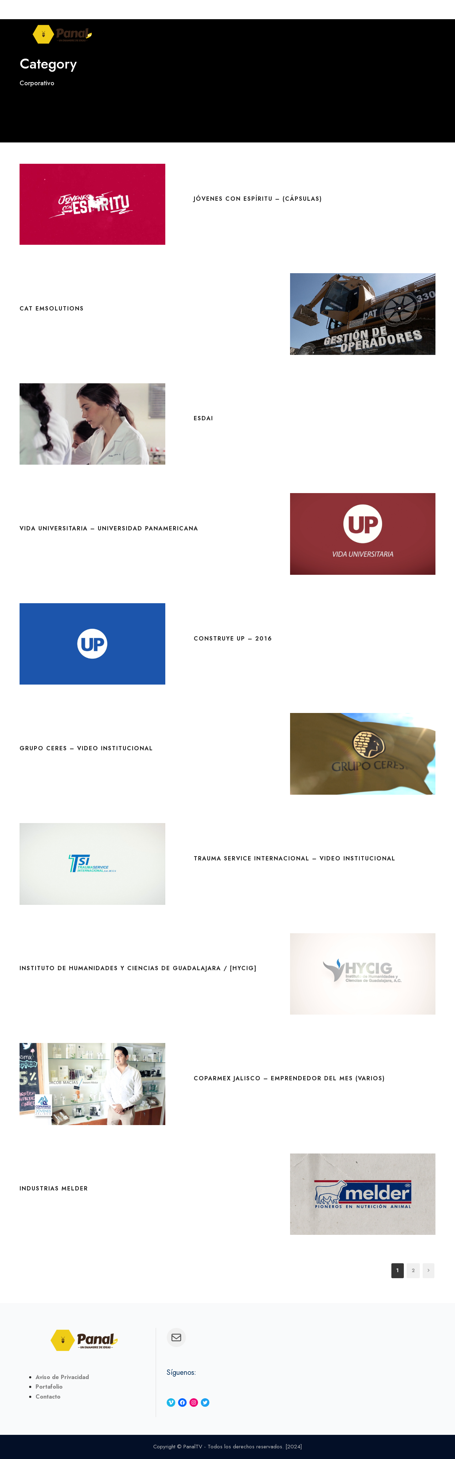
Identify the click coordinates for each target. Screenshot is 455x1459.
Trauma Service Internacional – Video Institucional (295, 858)
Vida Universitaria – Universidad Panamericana (109, 528)
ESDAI (203, 418)
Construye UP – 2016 (233, 638)
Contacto (48, 1397)
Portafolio (49, 1387)
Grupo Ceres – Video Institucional (86, 748)
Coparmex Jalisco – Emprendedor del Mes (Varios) (289, 1078)
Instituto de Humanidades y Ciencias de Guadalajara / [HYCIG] (138, 968)
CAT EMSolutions (52, 308)
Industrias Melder (54, 1188)
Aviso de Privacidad (62, 1377)
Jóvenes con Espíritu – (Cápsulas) (258, 199)
